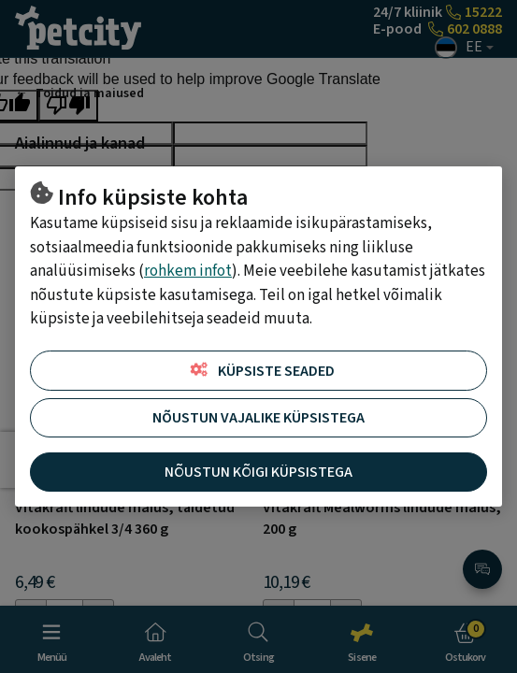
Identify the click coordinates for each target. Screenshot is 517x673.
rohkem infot (188, 271)
